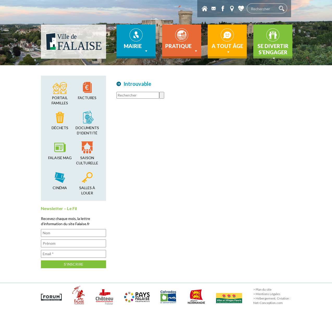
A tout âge (227, 49)
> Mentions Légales (266, 294)
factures (87, 97)
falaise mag (60, 157)
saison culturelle (87, 160)
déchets (60, 127)
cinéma (60, 188)
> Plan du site (262, 289)
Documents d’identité (87, 130)
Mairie (136, 48)
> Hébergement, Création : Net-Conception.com (271, 300)
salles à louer (87, 190)
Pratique (181, 48)
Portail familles (60, 100)
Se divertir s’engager (272, 50)
